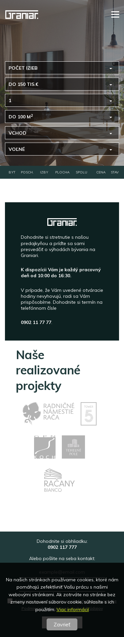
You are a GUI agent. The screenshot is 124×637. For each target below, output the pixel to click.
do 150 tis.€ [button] (23, 84)
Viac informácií (73, 609)
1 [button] (10, 100)
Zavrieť (62, 624)
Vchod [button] (17, 133)
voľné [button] (17, 149)
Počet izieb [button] (23, 68)
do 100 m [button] (21, 116)
